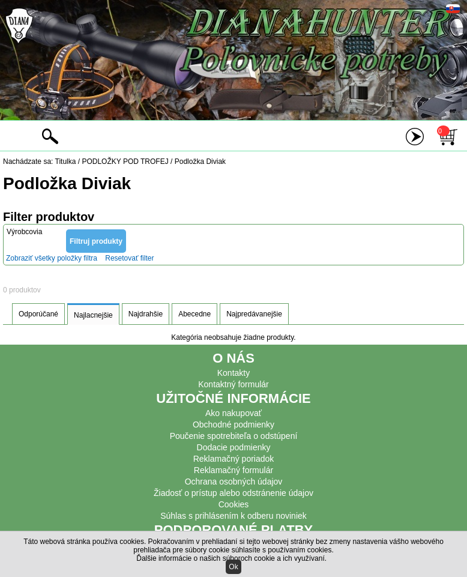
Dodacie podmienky (234, 447)
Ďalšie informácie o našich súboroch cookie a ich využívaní (230, 558)
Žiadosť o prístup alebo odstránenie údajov (233, 493)
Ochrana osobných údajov (234, 481)
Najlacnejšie (93, 315)
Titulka (65, 161)
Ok (233, 567)
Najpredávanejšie (254, 314)
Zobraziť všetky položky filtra (51, 258)
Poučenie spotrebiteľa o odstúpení (234, 436)
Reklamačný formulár (233, 470)
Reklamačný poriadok (233, 459)
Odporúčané (38, 314)
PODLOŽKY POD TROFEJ (125, 161)
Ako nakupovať (233, 413)
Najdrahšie (145, 314)
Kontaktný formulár (233, 384)
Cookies (233, 504)
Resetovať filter (129, 258)
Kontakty (233, 373)
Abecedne (194, 314)
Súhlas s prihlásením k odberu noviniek (233, 516)
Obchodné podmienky (233, 424)
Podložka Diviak (200, 161)
